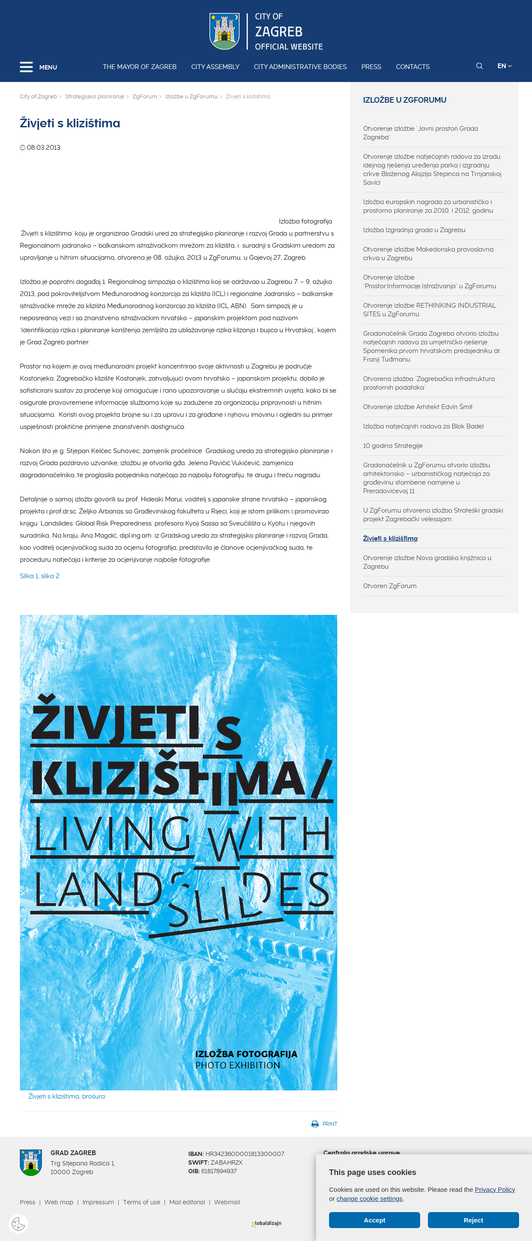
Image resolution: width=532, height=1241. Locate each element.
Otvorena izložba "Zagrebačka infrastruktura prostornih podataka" (429, 383)
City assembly (215, 67)
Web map (58, 1202)
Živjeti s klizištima (390, 538)
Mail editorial (187, 1202)
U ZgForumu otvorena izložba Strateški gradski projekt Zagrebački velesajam (433, 515)
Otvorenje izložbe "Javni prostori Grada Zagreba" (420, 133)
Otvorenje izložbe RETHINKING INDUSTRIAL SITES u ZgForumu (429, 310)
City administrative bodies (300, 67)
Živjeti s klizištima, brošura (66, 1096)
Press (371, 67)
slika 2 (50, 576)
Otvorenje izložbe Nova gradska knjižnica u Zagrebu (427, 562)
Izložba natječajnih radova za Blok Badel (423, 426)
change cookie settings (370, 1198)
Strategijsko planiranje (94, 96)
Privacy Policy (495, 1189)
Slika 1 (29, 576)
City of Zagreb (38, 96)
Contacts (413, 67)
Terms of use (141, 1202)
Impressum (98, 1202)
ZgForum (145, 96)
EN (504, 66)
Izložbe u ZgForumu (191, 96)
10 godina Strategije (393, 446)
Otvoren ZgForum (390, 586)
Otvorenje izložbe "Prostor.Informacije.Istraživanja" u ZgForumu (429, 282)
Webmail (227, 1202)
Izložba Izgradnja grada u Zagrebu (414, 230)
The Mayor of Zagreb (140, 67)
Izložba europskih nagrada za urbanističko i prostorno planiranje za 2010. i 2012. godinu (428, 206)
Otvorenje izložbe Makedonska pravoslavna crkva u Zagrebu (428, 254)
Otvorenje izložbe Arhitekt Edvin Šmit (418, 407)
